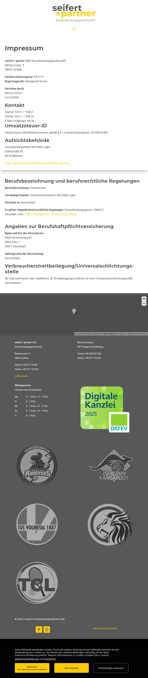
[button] (74, 315)
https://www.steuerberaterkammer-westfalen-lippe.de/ (37, 163)
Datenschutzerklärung (26, 658)
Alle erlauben (72, 668)
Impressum (98, 628)
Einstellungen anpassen (111, 668)
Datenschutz (111, 628)
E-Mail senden (21, 376)
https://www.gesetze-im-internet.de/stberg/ (51, 214)
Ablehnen (32, 668)
